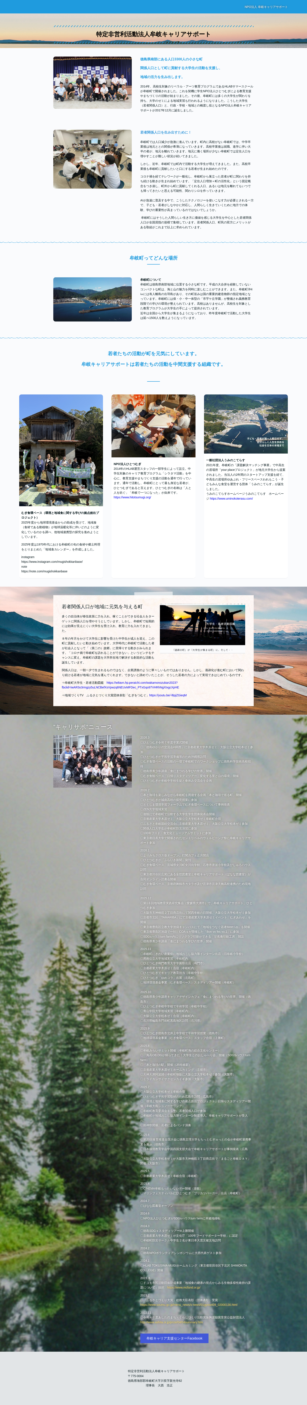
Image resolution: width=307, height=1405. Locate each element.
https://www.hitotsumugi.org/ (132, 497)
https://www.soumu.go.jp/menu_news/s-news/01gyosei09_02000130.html (188, 1304)
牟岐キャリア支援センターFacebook (174, 1338)
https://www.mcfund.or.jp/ (183, 1287)
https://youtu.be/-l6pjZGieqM (168, 695)
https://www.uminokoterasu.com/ (231, 498)
